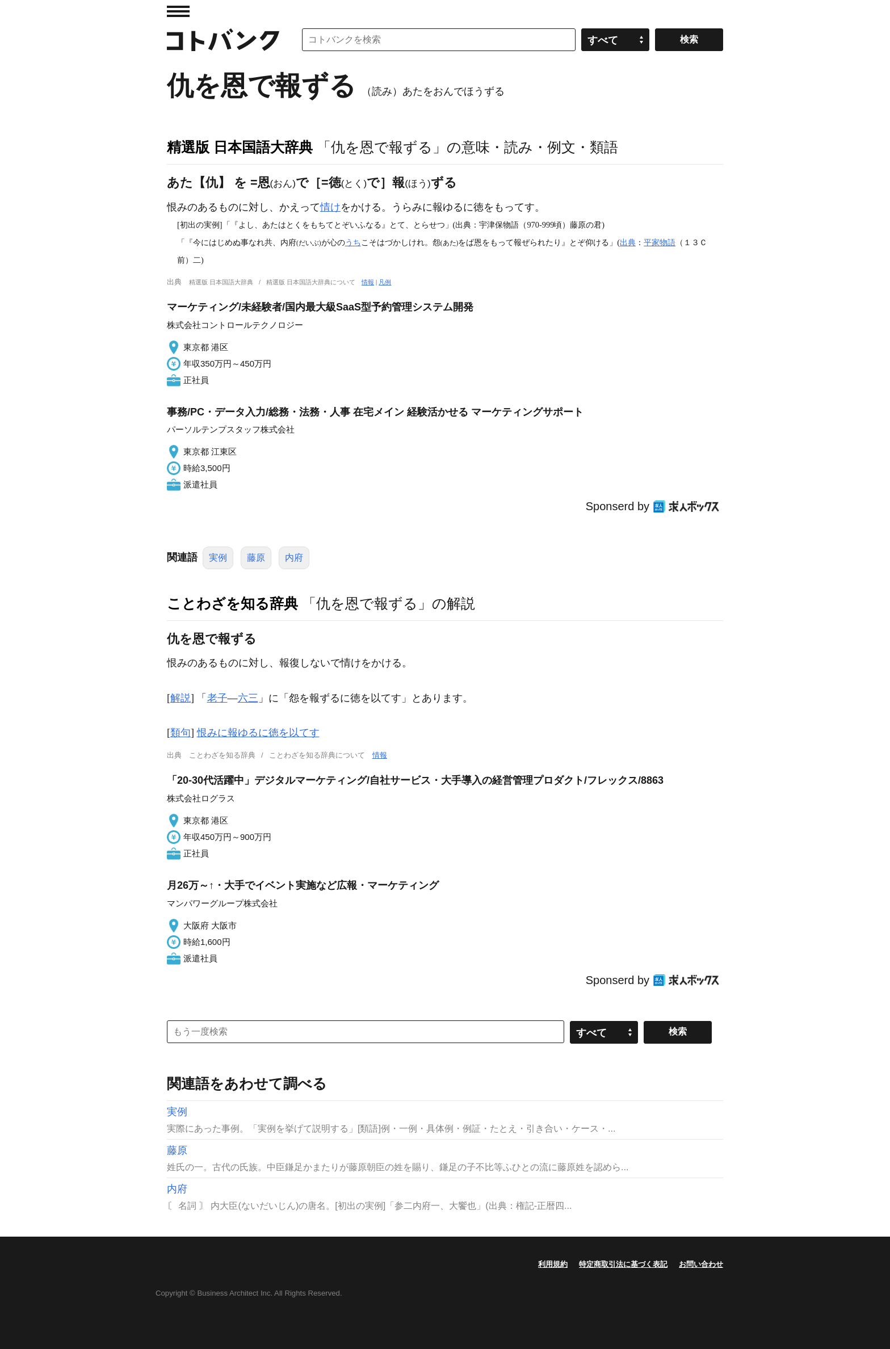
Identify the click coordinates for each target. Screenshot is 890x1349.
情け (330, 207)
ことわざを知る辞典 (232, 603)
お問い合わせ (701, 1264)
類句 (180, 732)
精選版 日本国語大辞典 (240, 147)
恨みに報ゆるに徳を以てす (258, 732)
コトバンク (223, 39)
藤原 (256, 557)
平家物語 (659, 242)
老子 (217, 698)
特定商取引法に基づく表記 (623, 1264)
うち (353, 242)
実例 (218, 557)
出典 (628, 242)
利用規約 (553, 1264)
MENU (178, 11)
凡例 (385, 282)
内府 (294, 557)
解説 (180, 698)
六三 (248, 698)
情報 (368, 282)
